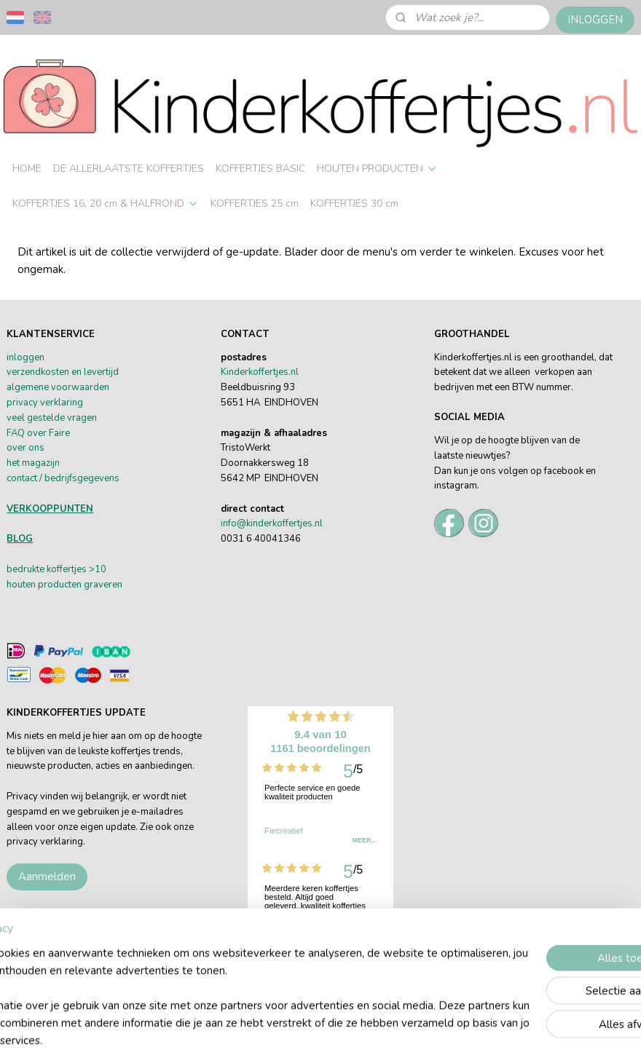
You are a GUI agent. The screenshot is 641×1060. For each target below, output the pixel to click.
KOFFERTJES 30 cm (354, 203)
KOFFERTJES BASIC (260, 168)
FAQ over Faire (38, 433)
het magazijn (33, 463)
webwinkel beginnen (478, 1033)
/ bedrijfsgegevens (78, 478)
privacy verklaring (45, 402)
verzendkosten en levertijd (63, 372)
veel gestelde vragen (52, 417)
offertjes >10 (78, 569)
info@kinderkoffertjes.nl (272, 523)
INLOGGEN (595, 19)
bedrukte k (29, 569)
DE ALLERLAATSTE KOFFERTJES (128, 168)
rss (430, 1033)
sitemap (404, 1033)
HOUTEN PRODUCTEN (377, 168)
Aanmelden (47, 876)
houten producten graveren (64, 584)
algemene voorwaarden (58, 387)
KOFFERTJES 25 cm (255, 203)
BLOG (20, 538)
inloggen (25, 357)
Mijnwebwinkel (593, 1033)
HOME (27, 168)
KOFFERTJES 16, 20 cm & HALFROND (105, 203)
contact (22, 478)
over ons (25, 447)
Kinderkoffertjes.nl (260, 372)
